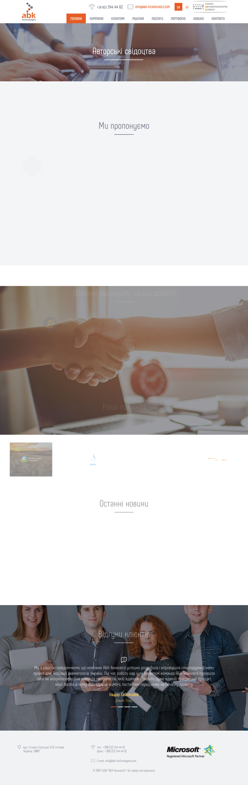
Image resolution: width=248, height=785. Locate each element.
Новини (198, 18)
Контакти (218, 18)
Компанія (96, 18)
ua (178, 7)
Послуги (157, 18)
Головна (76, 18)
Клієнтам (118, 18)
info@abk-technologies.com (152, 7)
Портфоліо (178, 18)
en (187, 7)
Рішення (138, 18)
